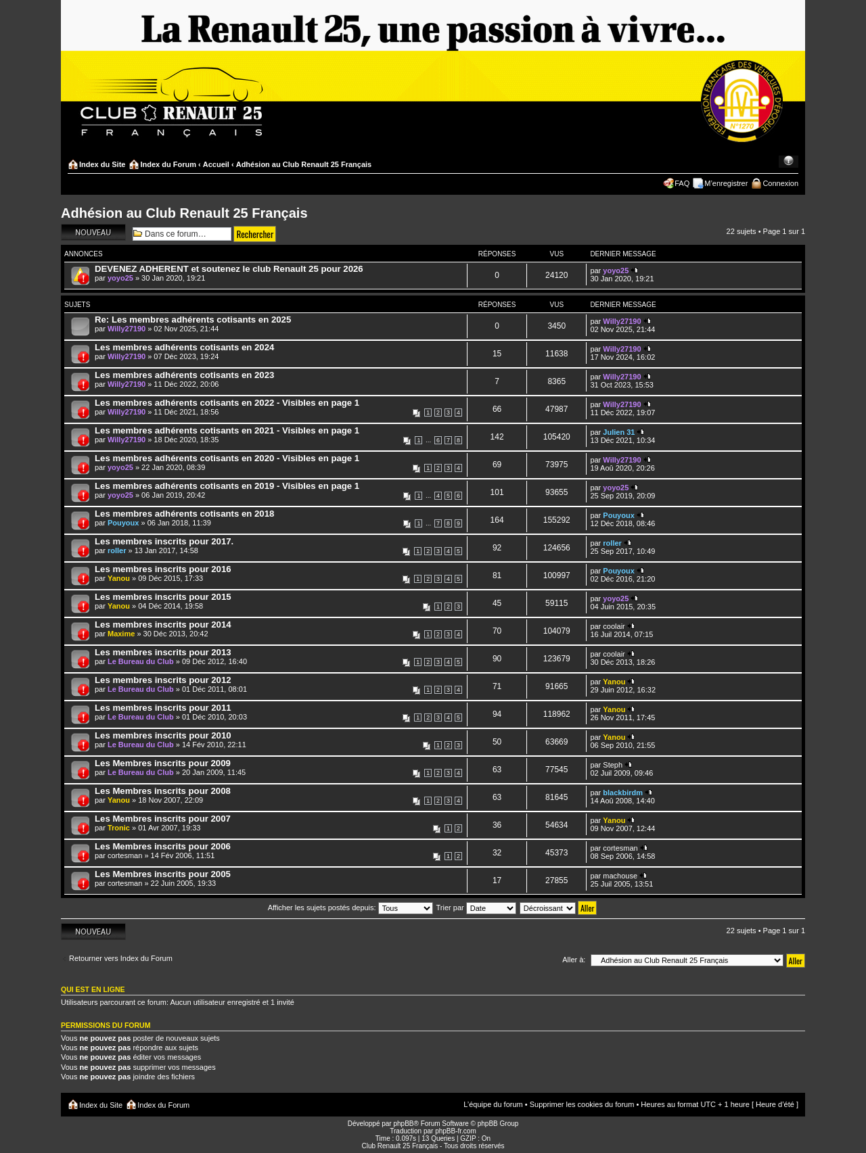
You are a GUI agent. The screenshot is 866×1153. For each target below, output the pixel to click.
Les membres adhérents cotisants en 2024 (184, 347)
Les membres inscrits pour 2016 (163, 569)
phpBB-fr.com (455, 1131)
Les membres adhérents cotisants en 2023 (184, 375)
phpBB (403, 1123)
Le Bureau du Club (141, 661)
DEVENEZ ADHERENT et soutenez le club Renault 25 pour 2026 (229, 269)
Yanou (119, 578)
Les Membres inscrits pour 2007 (163, 819)
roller (117, 550)
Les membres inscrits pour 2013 (163, 652)
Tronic (119, 828)
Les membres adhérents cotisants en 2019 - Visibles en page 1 (227, 486)
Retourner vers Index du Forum (121, 958)
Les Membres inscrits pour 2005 (163, 874)
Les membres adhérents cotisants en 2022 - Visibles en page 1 (227, 403)
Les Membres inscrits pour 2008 (163, 791)
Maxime (121, 634)
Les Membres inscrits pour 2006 (163, 846)
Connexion (780, 183)
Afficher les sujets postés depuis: (350, 907)
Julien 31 (619, 432)
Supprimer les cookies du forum (582, 1104)
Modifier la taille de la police (788, 162)
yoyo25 (120, 278)
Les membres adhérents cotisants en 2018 (184, 514)
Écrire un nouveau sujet (93, 232)
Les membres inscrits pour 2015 (163, 597)
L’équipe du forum (492, 1104)
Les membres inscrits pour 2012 (163, 680)
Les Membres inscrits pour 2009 (163, 763)
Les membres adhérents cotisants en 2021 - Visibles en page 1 (227, 430)
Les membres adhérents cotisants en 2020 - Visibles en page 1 (227, 458)
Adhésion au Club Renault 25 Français (304, 164)
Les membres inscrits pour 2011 (163, 708)
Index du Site (102, 164)
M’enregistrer (726, 183)
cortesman (125, 855)
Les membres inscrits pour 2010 (163, 735)
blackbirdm (623, 793)
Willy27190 (126, 329)
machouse (620, 876)
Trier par (476, 907)
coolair (613, 626)
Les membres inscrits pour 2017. (164, 541)
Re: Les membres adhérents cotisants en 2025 (193, 319)
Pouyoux (123, 523)
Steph (612, 765)
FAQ (682, 183)
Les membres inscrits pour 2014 (163, 624)
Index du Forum (168, 164)
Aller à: (573, 960)
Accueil (216, 164)
